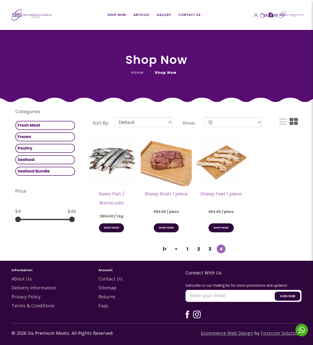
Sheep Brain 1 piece (166, 194)
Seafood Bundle (34, 171)
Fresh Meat (29, 125)
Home (137, 72)
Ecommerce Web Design (227, 334)
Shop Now (166, 72)
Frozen (24, 137)
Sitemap (107, 288)
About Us (22, 279)
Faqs (103, 306)
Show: (189, 123)
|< (165, 249)
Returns (107, 297)
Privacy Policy (26, 297)
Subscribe (287, 296)
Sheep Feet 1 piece (221, 194)
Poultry (25, 148)
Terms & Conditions (33, 306)
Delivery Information (34, 288)
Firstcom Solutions (281, 334)
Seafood (26, 160)
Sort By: (101, 123)
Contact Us (110, 279)
